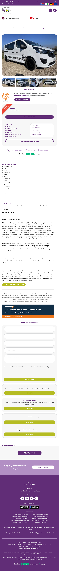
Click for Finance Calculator (14, 284)
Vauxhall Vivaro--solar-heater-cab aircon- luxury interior (33, 28)
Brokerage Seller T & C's (25, 546)
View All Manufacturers (40, 522)
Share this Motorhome (44, 150)
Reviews (4, 4)
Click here (29, 422)
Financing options (29, 117)
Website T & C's (21, 544)
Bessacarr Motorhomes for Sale (40, 518)
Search (12, 28)
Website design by (24, 548)
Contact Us (17, 2)
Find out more (43, 467)
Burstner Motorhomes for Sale (40, 516)
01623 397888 (29, 484)
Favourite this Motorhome (15, 150)
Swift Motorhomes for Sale (20, 518)
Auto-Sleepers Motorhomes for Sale (20, 520)
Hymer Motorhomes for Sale (40, 514)
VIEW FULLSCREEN (29, 89)
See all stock (36, 135)
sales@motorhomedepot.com (29, 491)
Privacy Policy (11, 544)
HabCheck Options (22, 99)
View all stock (29, 453)
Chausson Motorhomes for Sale (40, 520)
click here (10, 295)
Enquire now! (29, 379)
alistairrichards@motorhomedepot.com (41, 133)
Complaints (37, 546)
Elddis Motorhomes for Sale (20, 522)
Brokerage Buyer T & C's (43, 544)
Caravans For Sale (51, 2)
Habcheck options (20, 95)
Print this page (30, 150)
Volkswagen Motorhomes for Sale (19, 516)
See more (30, 393)
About (3, 2)
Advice (8, 2)
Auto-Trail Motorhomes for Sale (20, 514)
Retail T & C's (31, 544)
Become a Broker (41, 2)
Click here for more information (13, 316)
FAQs (11, 2)
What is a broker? (11, 4)
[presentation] (15, 373)
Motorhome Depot (7, 10)
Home (3, 28)
